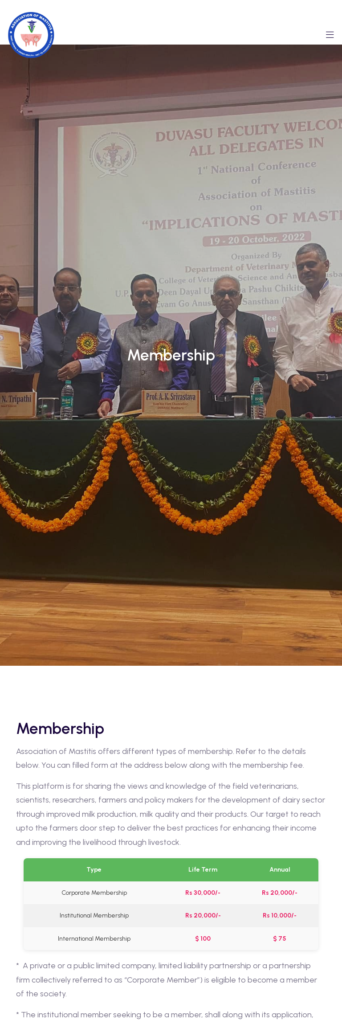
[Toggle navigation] (330, 37)
